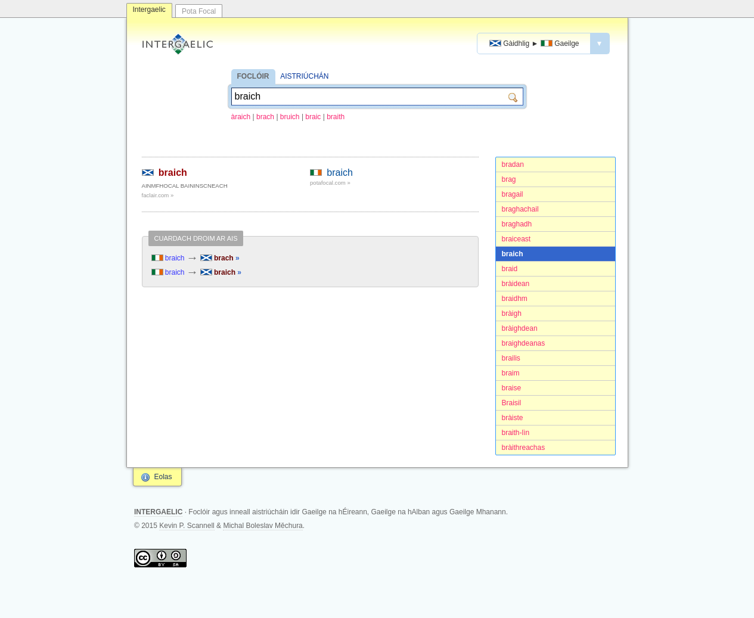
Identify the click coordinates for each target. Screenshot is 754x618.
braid (510, 269)
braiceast (516, 239)
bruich (290, 117)
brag (509, 179)
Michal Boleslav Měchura (262, 525)
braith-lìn (516, 432)
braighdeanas (523, 343)
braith (336, 117)
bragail (512, 194)
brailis (511, 358)
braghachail (520, 209)
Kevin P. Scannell (187, 525)
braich (512, 254)
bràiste (512, 418)
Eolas (163, 477)
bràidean (516, 284)
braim (511, 373)
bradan (513, 164)
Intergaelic (149, 9)
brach (265, 117)
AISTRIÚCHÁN (304, 76)
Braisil (512, 403)
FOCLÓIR (253, 76)
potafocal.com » (330, 182)
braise (512, 388)
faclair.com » (158, 195)
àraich (241, 117)
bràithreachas (523, 447)
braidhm (515, 298)
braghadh (517, 224)
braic (313, 117)
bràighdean (520, 328)
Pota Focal (199, 11)
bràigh (512, 313)
